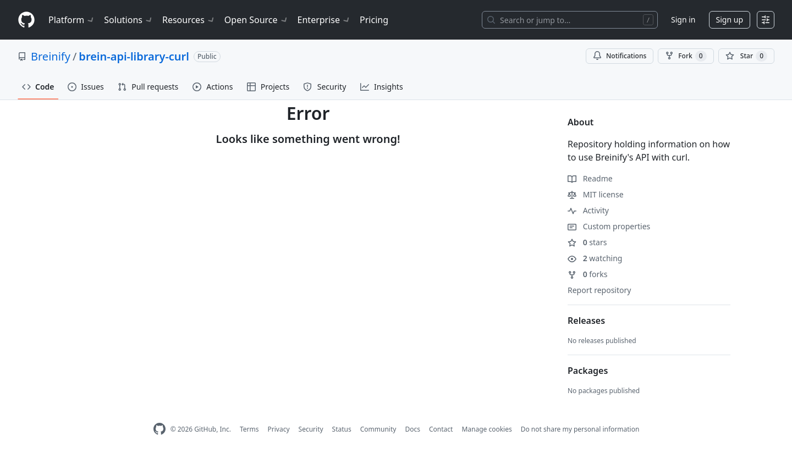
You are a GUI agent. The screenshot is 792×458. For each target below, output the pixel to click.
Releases (586, 320)
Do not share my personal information (580, 429)
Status (341, 429)
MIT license (596, 194)
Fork (685, 56)
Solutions (128, 20)
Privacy (279, 429)
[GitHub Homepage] (159, 429)
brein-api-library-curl (134, 56)
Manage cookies (486, 429)
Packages (588, 371)
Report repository (599, 290)
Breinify (50, 56)
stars (587, 242)
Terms (249, 429)
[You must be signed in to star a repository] (746, 56)
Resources (189, 20)
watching (595, 258)
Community (378, 429)
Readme (590, 178)
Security (311, 429)
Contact (441, 429)
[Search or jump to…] (569, 20)
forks (588, 274)
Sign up (729, 19)
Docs (412, 429)
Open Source (256, 20)
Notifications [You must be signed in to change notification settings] (619, 55)
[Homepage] (26, 20)
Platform (71, 20)
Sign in (683, 19)
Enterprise (324, 20)
